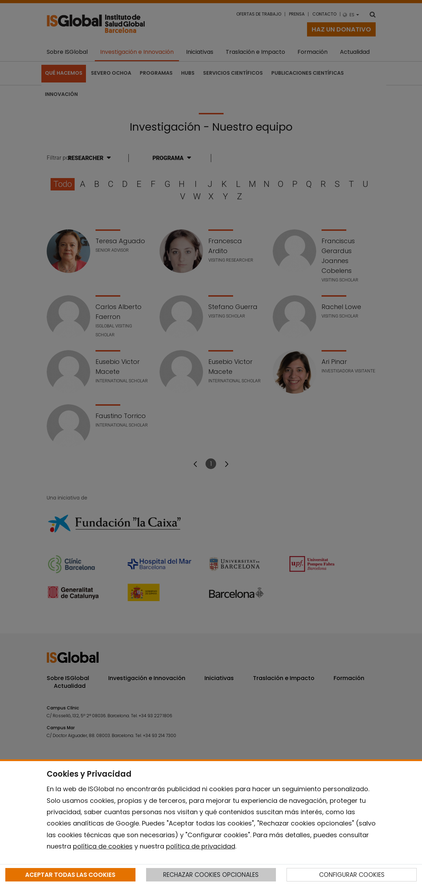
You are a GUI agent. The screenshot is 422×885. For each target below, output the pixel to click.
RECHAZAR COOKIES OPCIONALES (211, 874)
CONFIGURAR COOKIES (352, 874)
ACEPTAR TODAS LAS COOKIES (70, 874)
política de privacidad (200, 846)
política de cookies (103, 846)
